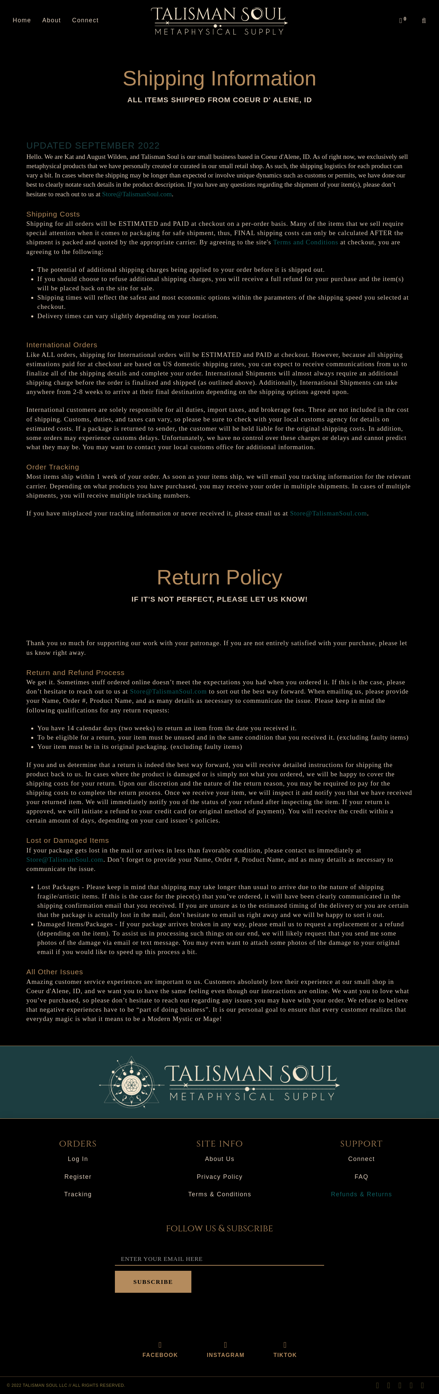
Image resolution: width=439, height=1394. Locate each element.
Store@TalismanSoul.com (137, 194)
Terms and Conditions (305, 242)
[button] (402, 20)
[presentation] (167, 1313)
